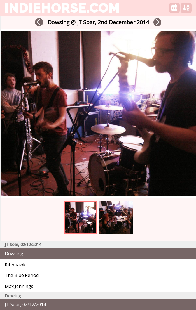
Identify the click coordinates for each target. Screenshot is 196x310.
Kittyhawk (15, 264)
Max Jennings (19, 286)
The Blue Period (22, 275)
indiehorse (62, 8)
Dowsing (14, 253)
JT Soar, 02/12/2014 (25, 304)
